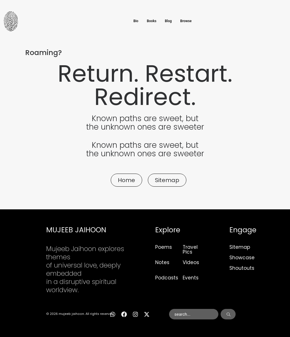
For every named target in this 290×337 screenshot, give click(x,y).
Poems (163, 247)
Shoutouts (241, 268)
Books (151, 21)
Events (191, 277)
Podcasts (166, 277)
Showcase (242, 257)
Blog (168, 21)
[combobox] (193, 314)
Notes (162, 262)
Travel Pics (190, 249)
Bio (135, 21)
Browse (185, 21)
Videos (191, 262)
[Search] (228, 314)
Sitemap (239, 247)
